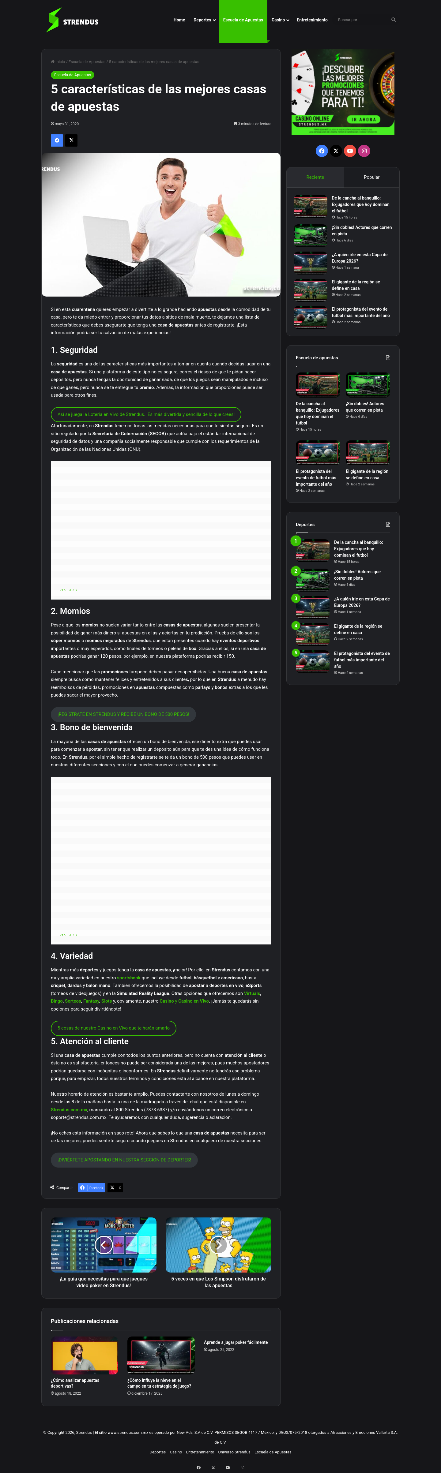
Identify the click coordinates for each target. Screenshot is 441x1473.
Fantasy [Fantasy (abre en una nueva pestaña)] (91, 1001)
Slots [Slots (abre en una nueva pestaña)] (106, 1001)
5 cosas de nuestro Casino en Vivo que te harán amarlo (114, 1028)
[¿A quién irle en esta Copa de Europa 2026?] (313, 265)
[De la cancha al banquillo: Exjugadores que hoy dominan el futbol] (313, 208)
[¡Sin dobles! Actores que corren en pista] (313, 237)
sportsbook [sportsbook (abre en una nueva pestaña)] (129, 978)
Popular (372, 177)
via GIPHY (69, 590)
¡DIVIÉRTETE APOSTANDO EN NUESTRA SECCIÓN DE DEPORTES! (124, 1160)
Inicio (58, 61)
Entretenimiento (312, 19)
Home (179, 19)
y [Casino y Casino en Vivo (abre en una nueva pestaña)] (176, 1001)
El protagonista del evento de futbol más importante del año (362, 318)
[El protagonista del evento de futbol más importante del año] (313, 319)
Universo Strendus (234, 1452)
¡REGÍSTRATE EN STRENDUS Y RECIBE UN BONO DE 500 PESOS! (123, 714)
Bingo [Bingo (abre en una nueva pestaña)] (57, 1001)
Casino (278, 19)
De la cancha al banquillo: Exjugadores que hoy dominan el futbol (358, 206)
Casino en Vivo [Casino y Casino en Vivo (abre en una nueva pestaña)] (193, 1001)
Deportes (202, 19)
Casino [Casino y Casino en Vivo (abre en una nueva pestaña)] (167, 1001)
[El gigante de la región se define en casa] (313, 292)
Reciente (315, 177)
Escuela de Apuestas (243, 19)
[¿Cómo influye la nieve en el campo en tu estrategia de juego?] (161, 1355)
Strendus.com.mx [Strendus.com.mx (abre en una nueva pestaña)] (69, 1109)
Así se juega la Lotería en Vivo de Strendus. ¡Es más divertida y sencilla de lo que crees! (146, 414)
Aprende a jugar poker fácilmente (236, 1342)
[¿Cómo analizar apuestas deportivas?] (84, 1355)
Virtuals (252, 993)
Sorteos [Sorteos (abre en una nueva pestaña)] (73, 1001)
